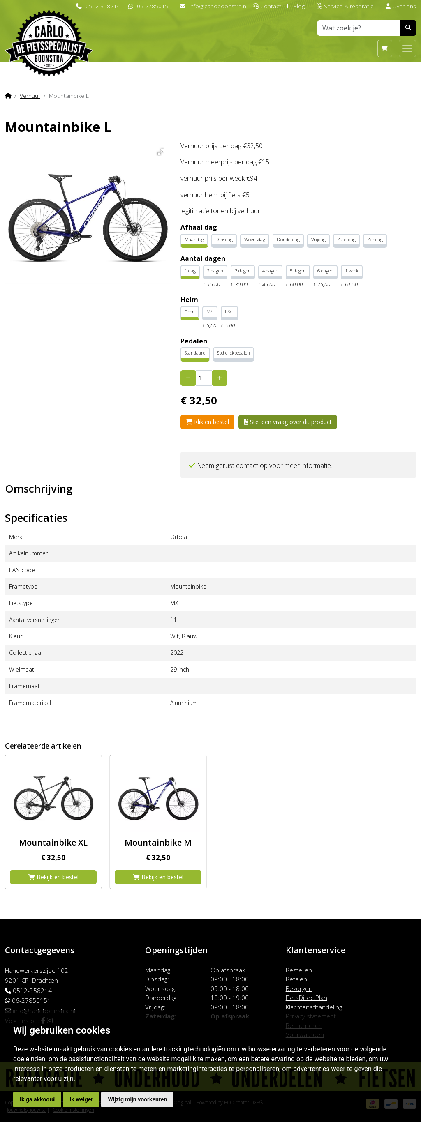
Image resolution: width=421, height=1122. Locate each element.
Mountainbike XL (53, 842)
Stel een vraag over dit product (288, 422)
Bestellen (299, 970)
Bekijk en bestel (53, 877)
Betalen (296, 979)
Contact (267, 6)
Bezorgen (299, 988)
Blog (299, 6)
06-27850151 (154, 6)
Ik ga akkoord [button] (37, 1099)
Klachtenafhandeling (314, 1007)
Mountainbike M (158, 842)
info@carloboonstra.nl (218, 6)
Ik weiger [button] (81, 1099)
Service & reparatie (345, 6)
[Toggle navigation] (407, 48)
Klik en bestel (207, 422)
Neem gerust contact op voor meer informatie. (264, 465)
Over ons (401, 6)
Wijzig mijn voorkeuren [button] (137, 1099)
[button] (159, 150)
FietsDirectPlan (306, 997)
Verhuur (30, 95)
